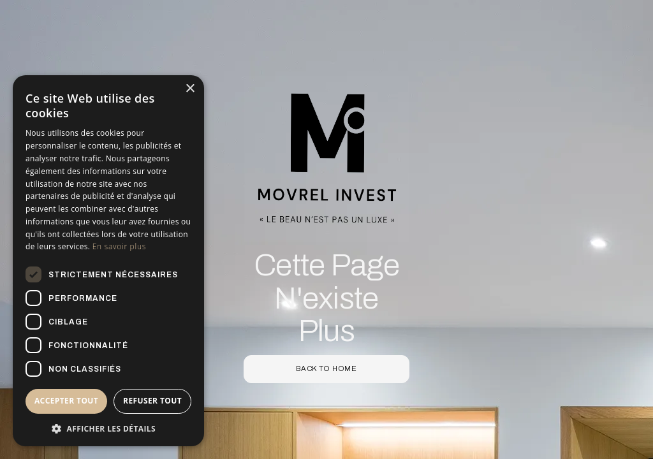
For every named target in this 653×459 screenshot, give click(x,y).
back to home (326, 368)
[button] (108, 427)
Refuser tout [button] (152, 400)
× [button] (189, 89)
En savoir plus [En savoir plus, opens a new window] (119, 246)
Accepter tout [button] (66, 400)
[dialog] (108, 260)
